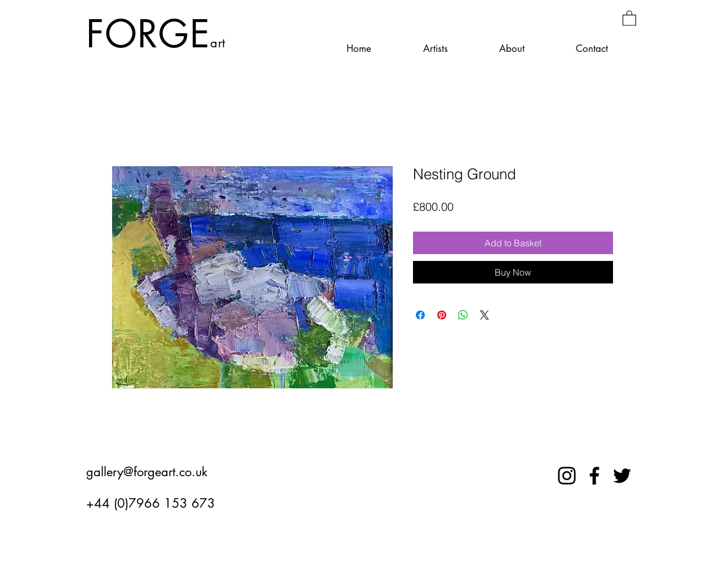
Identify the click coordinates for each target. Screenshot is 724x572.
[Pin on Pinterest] (441, 315)
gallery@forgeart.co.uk (146, 472)
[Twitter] (622, 475)
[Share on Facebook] (420, 315)
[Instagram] (567, 475)
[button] (629, 18)
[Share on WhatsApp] (463, 315)
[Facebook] (594, 475)
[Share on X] (484, 315)
